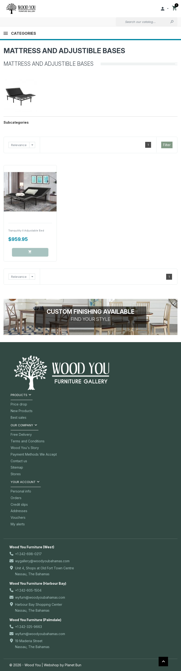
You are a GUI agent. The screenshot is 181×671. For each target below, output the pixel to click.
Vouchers (18, 517)
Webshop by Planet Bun (62, 665)
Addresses (19, 511)
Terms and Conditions (28, 441)
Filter (167, 145)
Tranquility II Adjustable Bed (26, 230)
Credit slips (19, 504)
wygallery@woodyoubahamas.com (42, 561)
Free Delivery (21, 434)
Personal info (21, 491)
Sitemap (17, 467)
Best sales (18, 417)
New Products (22, 411)
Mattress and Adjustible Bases (64, 50)
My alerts (18, 524)
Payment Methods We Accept (34, 454)
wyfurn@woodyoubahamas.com (40, 597)
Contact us (19, 461)
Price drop (19, 404)
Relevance (23, 145)
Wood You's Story (25, 448)
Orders (16, 498)
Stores (16, 474)
